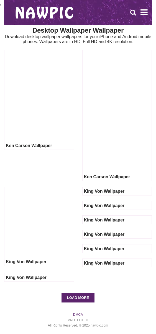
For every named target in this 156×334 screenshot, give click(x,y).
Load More (78, 298)
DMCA (78, 315)
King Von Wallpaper (26, 261)
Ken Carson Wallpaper (29, 145)
